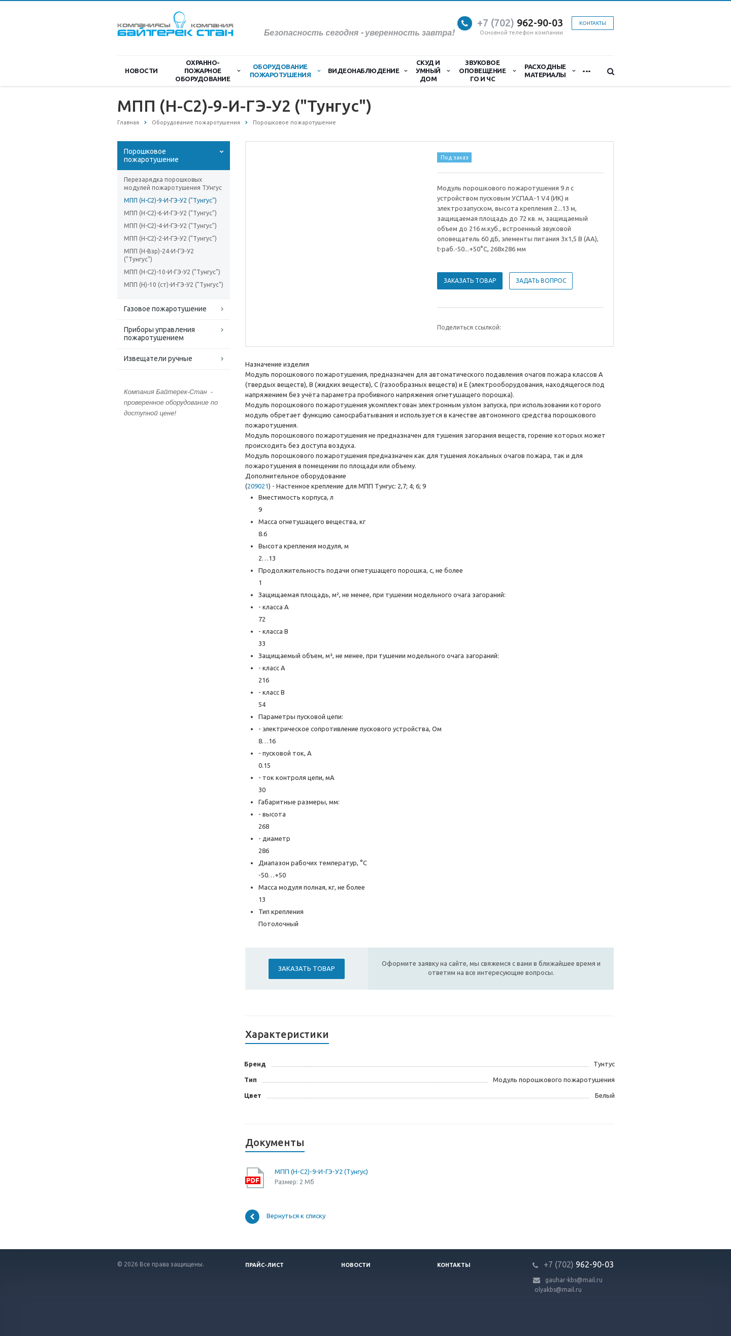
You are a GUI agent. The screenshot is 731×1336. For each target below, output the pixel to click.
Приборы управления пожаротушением (159, 333)
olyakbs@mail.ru (558, 1289)
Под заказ (455, 157)
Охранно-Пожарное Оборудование (207, 70)
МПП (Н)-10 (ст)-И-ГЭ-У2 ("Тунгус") (173, 284)
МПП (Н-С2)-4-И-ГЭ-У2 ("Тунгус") (170, 225)
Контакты (592, 23)
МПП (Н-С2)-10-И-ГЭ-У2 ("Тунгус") (172, 272)
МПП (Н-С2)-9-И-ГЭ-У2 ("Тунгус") (170, 200)
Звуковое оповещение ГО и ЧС (487, 70)
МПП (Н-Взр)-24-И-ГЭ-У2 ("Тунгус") (159, 255)
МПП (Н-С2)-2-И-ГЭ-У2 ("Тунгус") (170, 238)
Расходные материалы (549, 70)
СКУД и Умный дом (432, 70)
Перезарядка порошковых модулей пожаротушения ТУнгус (173, 183)
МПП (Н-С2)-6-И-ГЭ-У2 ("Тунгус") (170, 213)
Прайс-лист (264, 1265)
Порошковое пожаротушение (151, 155)
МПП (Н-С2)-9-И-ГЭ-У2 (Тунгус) (321, 1171)
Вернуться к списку (285, 1217)
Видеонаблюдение (367, 70)
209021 (258, 486)
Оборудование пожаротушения (285, 70)
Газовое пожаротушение (165, 309)
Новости (141, 70)
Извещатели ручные (158, 358)
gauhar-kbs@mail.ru (574, 1280)
